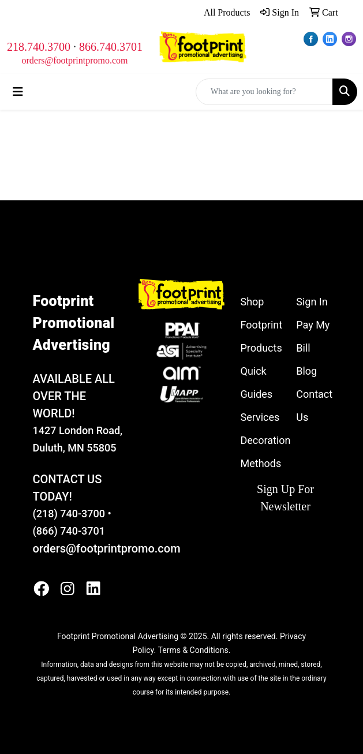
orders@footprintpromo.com (74, 60)
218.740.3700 (38, 46)
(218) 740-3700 (69, 513)
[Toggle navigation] (18, 92)
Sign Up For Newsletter (285, 498)
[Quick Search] (264, 92)
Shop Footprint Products (262, 325)
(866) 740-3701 (69, 531)
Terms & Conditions (193, 650)
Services (260, 417)
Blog (306, 371)
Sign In (311, 302)
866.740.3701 (111, 46)
